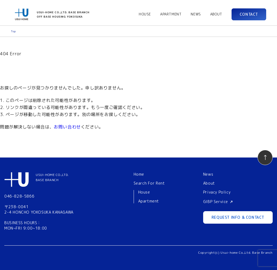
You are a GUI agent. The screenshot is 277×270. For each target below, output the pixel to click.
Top (13, 31)
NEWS (196, 14)
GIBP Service (215, 201)
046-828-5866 (19, 196)
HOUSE (145, 14)
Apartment (148, 201)
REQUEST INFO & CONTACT (238, 217)
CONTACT (249, 14)
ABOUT (216, 14)
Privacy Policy (216, 192)
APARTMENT (171, 14)
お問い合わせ (67, 127)
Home (139, 174)
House (144, 192)
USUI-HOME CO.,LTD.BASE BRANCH (52, 177)
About (209, 183)
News (208, 174)
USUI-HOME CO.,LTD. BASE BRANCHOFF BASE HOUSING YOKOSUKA (63, 14)
